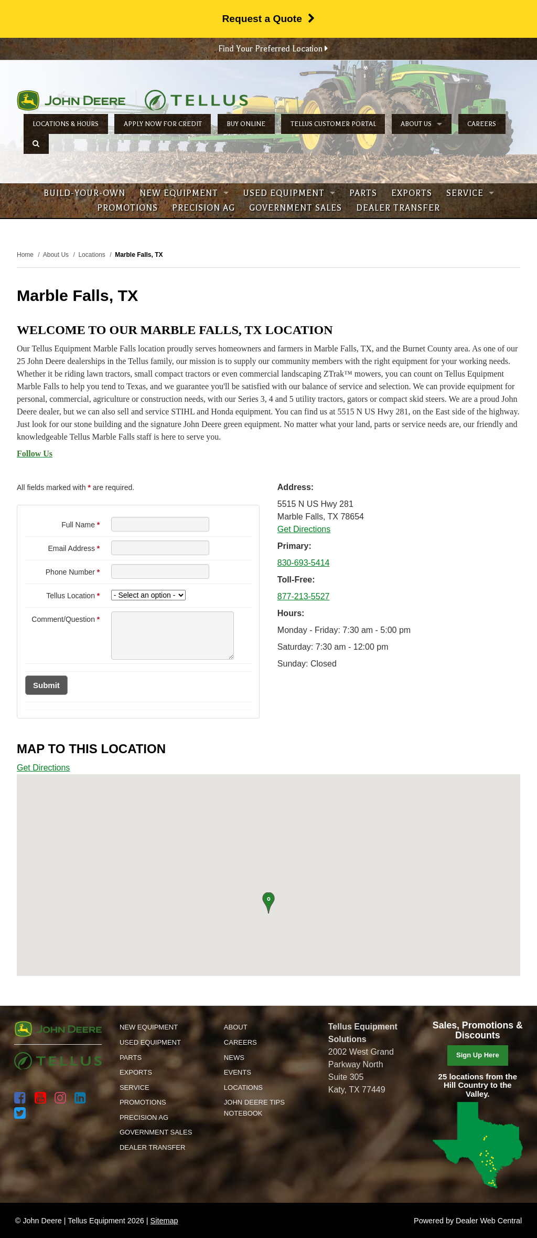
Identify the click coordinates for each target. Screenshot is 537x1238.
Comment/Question (65, 619)
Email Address (74, 548)
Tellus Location (73, 595)
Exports (411, 193)
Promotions (127, 208)
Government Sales (295, 208)
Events (237, 1072)
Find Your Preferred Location (273, 49)
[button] (268, 902)
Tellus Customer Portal (333, 124)
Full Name (80, 525)
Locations (243, 1087)
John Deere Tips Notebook (254, 1107)
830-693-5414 (303, 562)
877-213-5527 (303, 596)
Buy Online (246, 124)
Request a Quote (268, 18)
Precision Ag (203, 208)
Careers (481, 124)
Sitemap (164, 1220)
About (236, 1027)
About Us (421, 124)
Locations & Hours (66, 124)
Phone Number (73, 572)
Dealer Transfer (398, 208)
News (234, 1058)
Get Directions (303, 529)
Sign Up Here (477, 1055)
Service (470, 193)
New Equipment (184, 193)
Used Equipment (289, 193)
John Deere (71, 100)
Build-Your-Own (84, 193)
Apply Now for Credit (163, 124)
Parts (363, 193)
